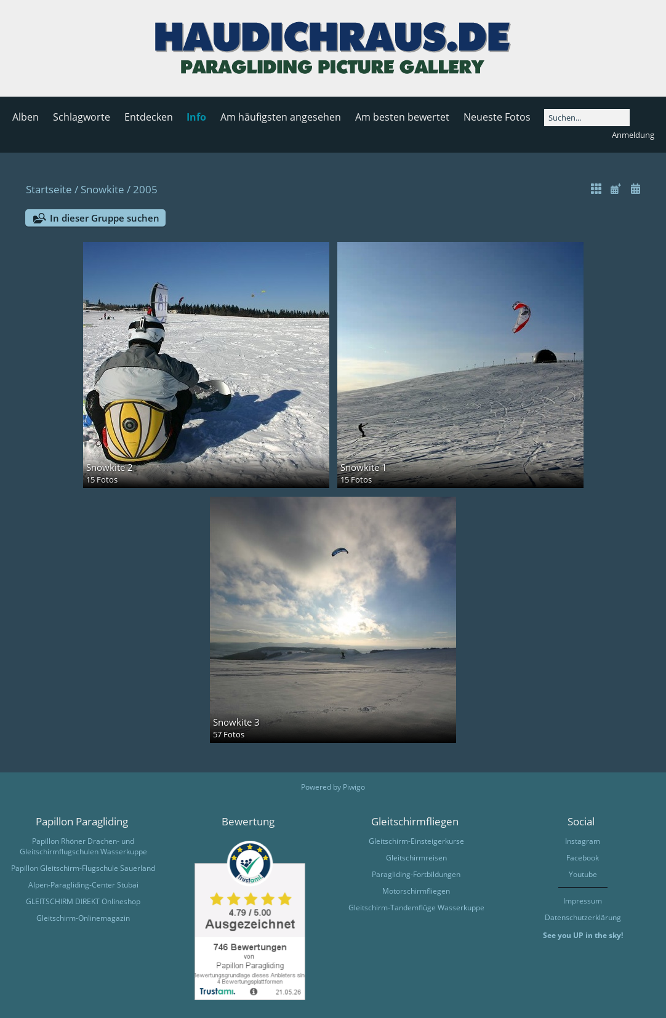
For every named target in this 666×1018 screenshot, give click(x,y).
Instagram (582, 841)
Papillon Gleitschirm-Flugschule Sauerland (83, 868)
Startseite (49, 189)
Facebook (582, 857)
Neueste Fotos (497, 117)
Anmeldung (633, 134)
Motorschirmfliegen (416, 891)
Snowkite (102, 189)
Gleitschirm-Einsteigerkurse (416, 841)
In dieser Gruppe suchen (104, 218)
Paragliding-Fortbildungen (416, 874)
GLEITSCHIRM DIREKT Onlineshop (83, 901)
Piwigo (354, 787)
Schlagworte (81, 117)
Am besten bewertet (402, 117)
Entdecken (148, 117)
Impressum (582, 901)
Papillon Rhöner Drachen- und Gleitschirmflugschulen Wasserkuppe (83, 846)
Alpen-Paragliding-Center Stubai (83, 885)
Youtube (583, 874)
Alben (25, 117)
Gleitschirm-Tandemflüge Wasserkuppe (416, 907)
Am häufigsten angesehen (280, 117)
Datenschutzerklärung (583, 917)
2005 (145, 189)
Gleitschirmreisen (416, 857)
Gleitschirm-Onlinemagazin (83, 918)
